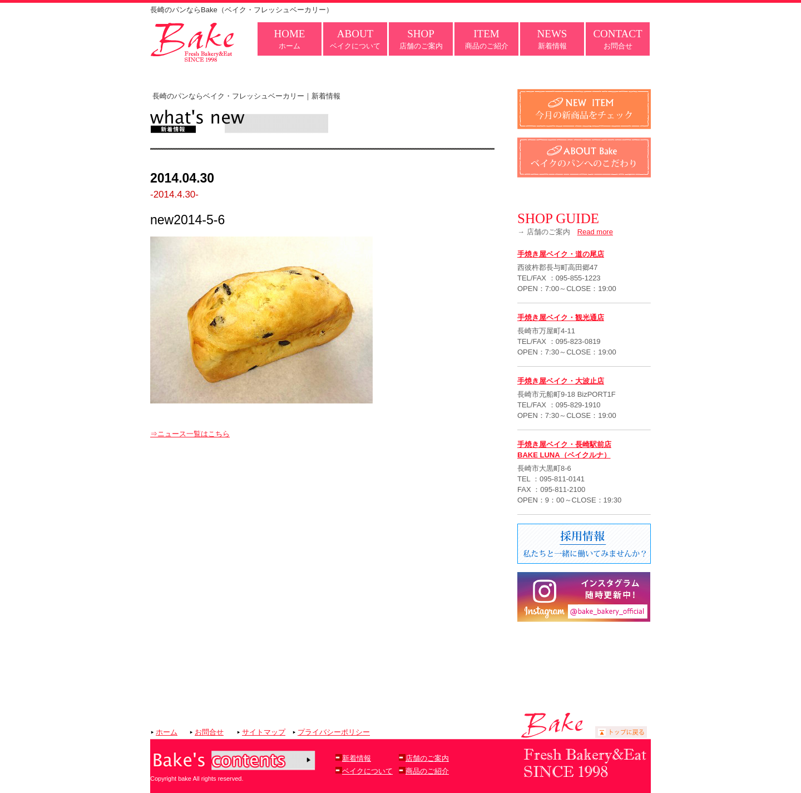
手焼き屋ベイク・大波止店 (560, 381)
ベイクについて (355, 39)
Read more (595, 232)
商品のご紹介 (486, 39)
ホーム (289, 39)
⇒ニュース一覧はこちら (190, 434)
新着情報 (552, 39)
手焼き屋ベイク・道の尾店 (560, 254)
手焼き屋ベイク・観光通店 (560, 317)
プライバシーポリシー (334, 732)
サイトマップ (263, 732)
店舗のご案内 (421, 39)
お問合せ (617, 39)
